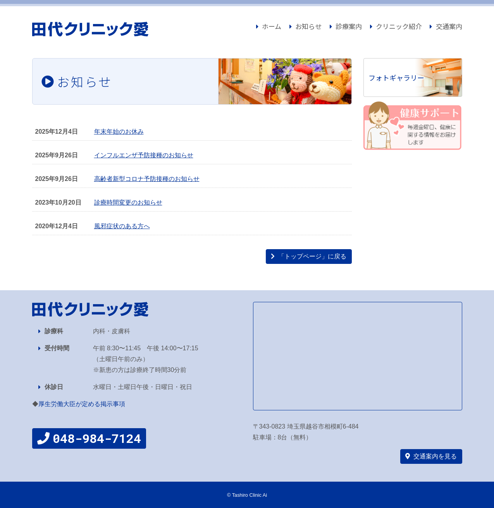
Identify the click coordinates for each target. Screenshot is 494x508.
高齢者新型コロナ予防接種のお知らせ (147, 179)
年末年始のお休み (119, 131)
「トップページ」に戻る (308, 256)
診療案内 (346, 26)
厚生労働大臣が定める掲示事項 (81, 404)
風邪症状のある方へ (122, 226)
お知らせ (305, 26)
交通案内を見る (431, 456)
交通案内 (446, 26)
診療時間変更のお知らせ (128, 202)
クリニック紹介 (396, 26)
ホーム (271, 25)
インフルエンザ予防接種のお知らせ (143, 155)
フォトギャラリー (396, 77)
